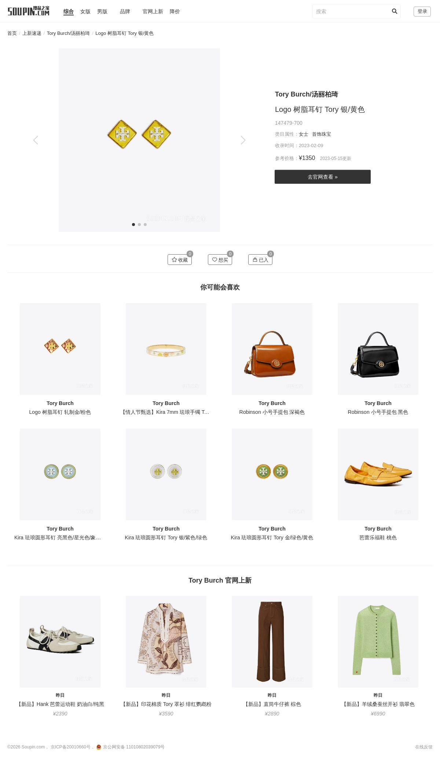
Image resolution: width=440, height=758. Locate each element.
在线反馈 (424, 747)
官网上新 (153, 11)
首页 (12, 33)
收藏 (180, 260)
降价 (175, 11)
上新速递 (31, 33)
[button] (243, 140)
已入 (260, 260)
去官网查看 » (323, 177)
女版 (85, 11)
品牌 (125, 11)
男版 (102, 11)
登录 (422, 11)
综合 (68, 11)
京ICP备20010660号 (71, 747)
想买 (220, 260)
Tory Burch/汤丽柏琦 (68, 33)
